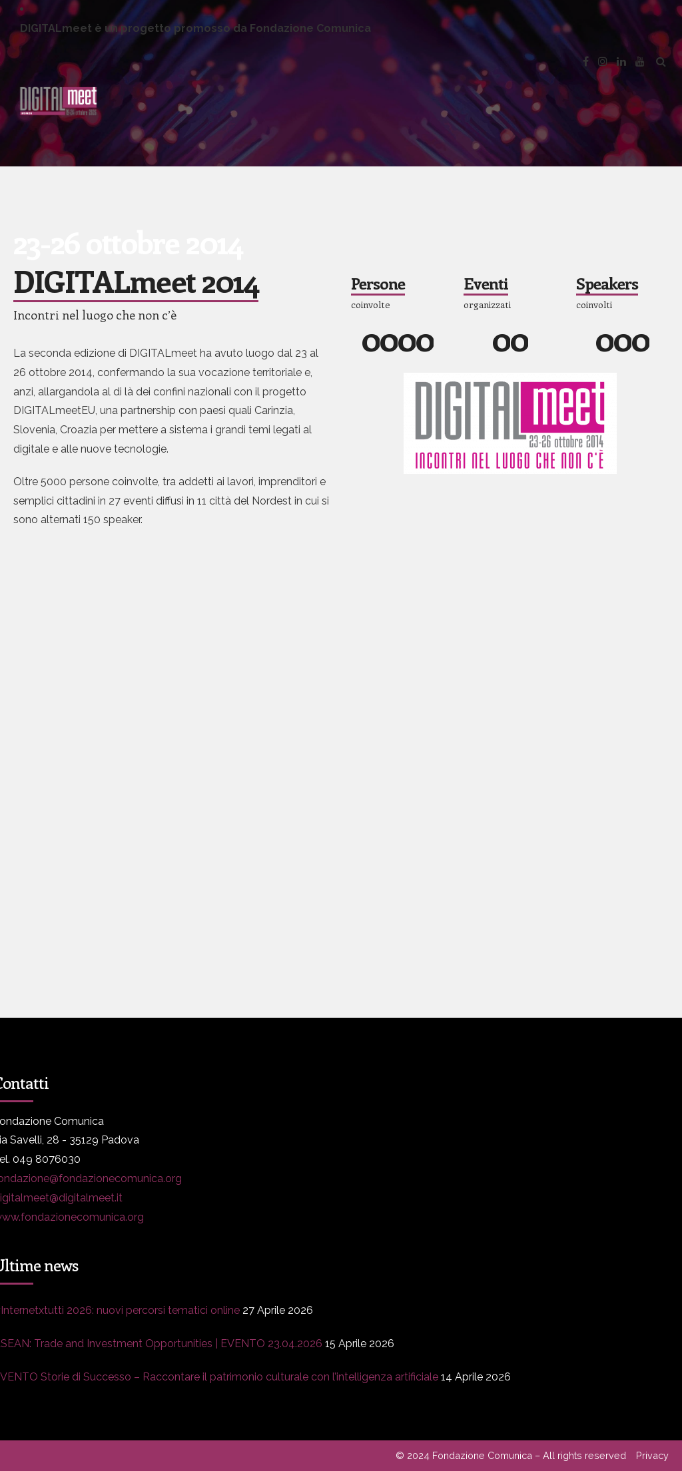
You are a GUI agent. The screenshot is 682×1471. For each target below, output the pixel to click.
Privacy (652, 1455)
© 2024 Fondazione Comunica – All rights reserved (511, 1455)
